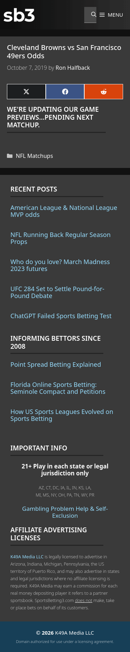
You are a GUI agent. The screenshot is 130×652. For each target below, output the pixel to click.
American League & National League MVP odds (63, 211)
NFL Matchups (34, 156)
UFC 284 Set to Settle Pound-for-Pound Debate (57, 292)
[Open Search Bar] (90, 15)
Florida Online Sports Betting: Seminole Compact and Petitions (57, 388)
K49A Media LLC (26, 556)
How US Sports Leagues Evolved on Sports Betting (61, 415)
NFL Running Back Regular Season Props (60, 238)
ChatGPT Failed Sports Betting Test (61, 316)
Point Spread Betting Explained (55, 364)
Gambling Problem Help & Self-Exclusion (65, 512)
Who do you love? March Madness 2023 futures (60, 265)
